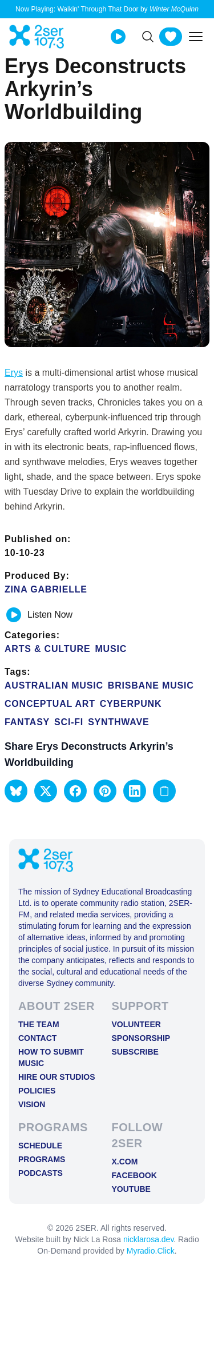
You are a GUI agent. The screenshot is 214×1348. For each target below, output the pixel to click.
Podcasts (40, 1173)
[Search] (148, 36)
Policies (36, 1090)
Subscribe (135, 1051)
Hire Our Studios (56, 1076)
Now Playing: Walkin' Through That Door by (107, 9)
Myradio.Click (151, 1250)
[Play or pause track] (14, 615)
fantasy (27, 722)
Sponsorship (141, 1038)
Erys (14, 372)
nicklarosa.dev (148, 1239)
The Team (38, 1024)
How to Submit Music (51, 1057)
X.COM (125, 1161)
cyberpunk (131, 704)
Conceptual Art (50, 704)
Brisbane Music (151, 685)
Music (111, 649)
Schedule (40, 1145)
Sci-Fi (68, 722)
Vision (31, 1104)
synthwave (118, 722)
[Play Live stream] (118, 36)
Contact (37, 1038)
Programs (41, 1159)
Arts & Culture (47, 649)
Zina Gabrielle (46, 589)
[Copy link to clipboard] (164, 791)
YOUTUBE (131, 1189)
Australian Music (54, 685)
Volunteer (136, 1024)
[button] (16, 791)
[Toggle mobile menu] (196, 36)
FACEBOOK (134, 1175)
